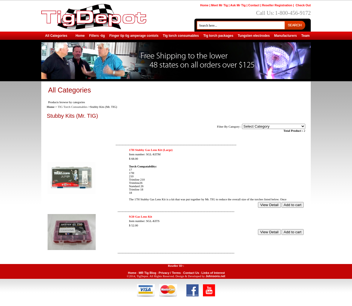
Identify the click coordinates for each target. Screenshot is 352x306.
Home (204, 5)
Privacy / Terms (170, 272)
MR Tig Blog (147, 272)
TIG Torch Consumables (72, 106)
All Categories (56, 36)
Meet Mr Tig (219, 5)
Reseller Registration (277, 5)
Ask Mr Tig (238, 5)
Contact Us (191, 272)
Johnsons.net (215, 276)
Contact (254, 5)
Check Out (303, 5)
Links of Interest (213, 272)
